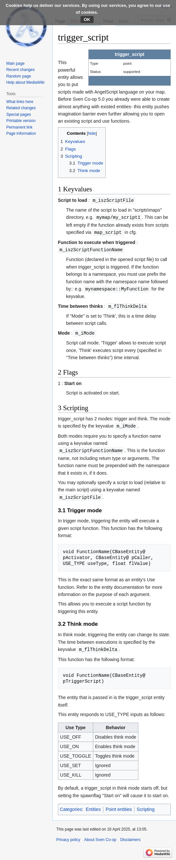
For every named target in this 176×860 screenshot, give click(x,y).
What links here (19, 101)
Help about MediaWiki (25, 82)
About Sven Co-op (100, 836)
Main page (15, 63)
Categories (71, 805)
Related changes (21, 108)
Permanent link (19, 127)
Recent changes (20, 69)
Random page (18, 76)
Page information (21, 133)
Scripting (145, 805)
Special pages (18, 114)
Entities (93, 805)
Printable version (20, 120)
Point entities (119, 805)
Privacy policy (68, 836)
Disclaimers (130, 836)
